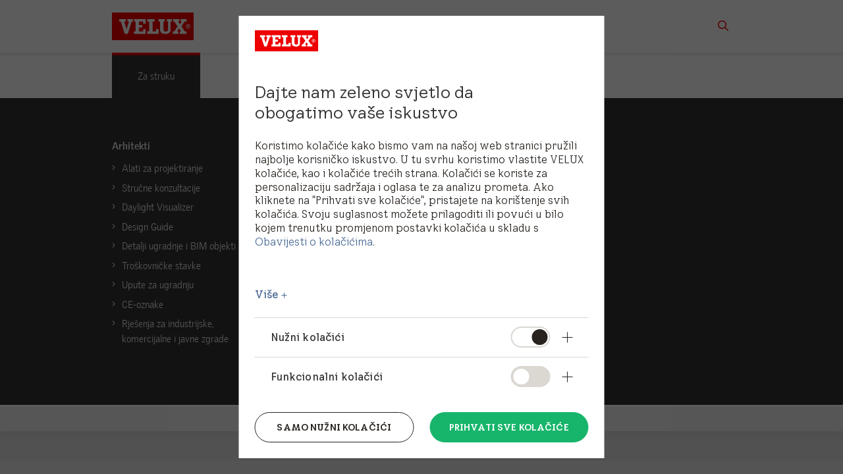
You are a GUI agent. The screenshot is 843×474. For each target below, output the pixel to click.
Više (267, 294)
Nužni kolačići (307, 337)
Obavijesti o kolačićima (314, 241)
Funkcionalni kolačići (327, 376)
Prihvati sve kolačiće (509, 427)
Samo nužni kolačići (334, 427)
